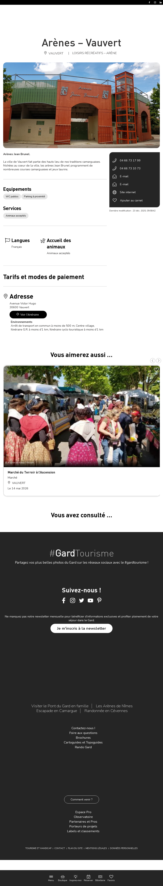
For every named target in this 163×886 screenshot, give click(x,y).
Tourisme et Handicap (38, 848)
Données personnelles (124, 848)
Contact (59, 848)
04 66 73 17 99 (130, 160)
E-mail (124, 176)
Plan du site (75, 848)
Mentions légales (96, 848)
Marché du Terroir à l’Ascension (31, 472)
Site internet (128, 192)
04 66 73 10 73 (130, 168)
